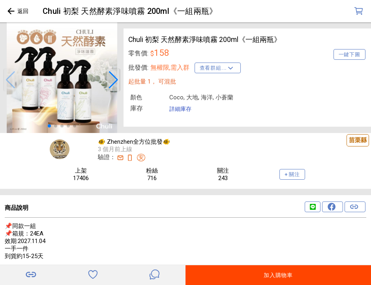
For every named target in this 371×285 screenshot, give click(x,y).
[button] (10, 80)
